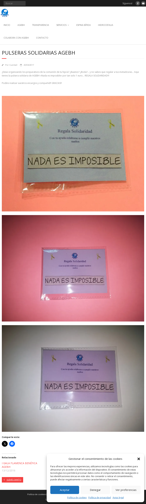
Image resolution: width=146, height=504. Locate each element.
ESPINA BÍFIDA (83, 25)
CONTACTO (42, 37)
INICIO (7, 25)
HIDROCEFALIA (105, 25)
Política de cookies (77, 497)
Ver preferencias (126, 490)
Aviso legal (118, 497)
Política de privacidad (99, 497)
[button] (139, 459)
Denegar (95, 490)
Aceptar (65, 490)
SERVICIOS (61, 25)
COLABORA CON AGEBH (16, 37)
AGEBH (21, 25)
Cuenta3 (13, 65)
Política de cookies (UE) (38, 494)
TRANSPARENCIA (40, 25)
